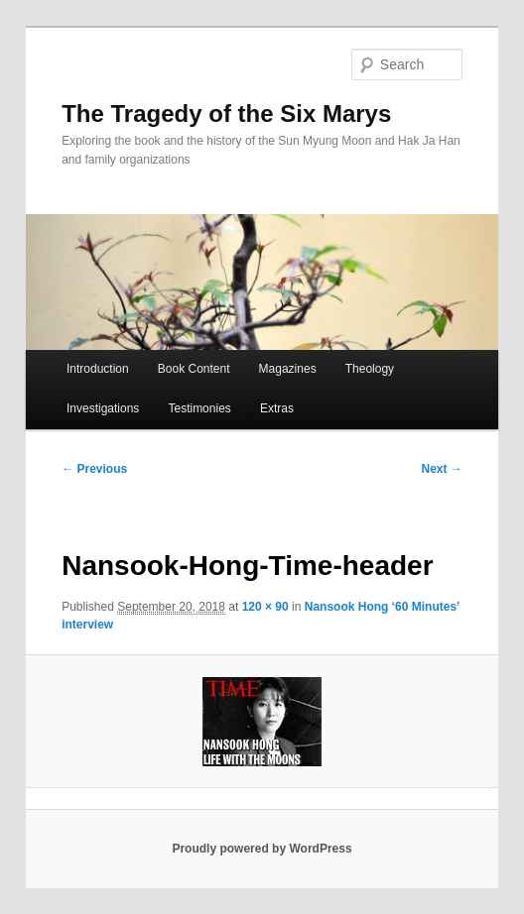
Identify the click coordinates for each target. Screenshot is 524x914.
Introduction (97, 369)
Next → (441, 469)
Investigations (102, 408)
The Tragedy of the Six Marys (226, 113)
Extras (277, 408)
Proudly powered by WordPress (261, 849)
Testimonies (199, 408)
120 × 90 (265, 607)
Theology (369, 369)
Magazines (288, 369)
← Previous (94, 469)
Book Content (194, 369)
